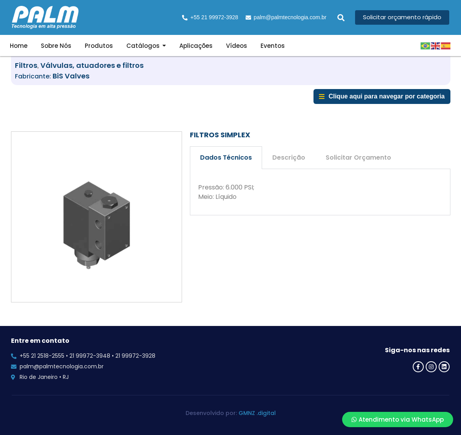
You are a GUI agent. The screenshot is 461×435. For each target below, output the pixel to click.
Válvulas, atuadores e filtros (92, 65)
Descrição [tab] (288, 157)
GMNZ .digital (257, 413)
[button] (340, 17)
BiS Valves (71, 76)
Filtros (26, 65)
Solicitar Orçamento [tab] (358, 157)
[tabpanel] (320, 192)
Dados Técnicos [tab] (226, 157)
